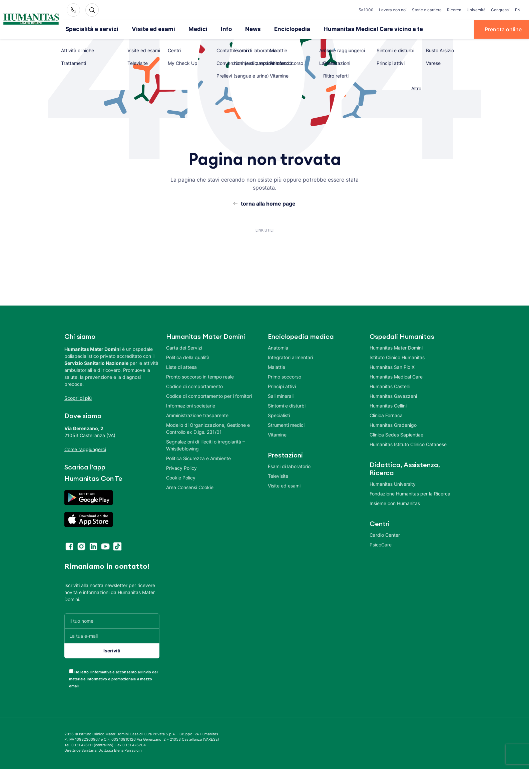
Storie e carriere (427, 9)
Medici (185, 29)
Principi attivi (282, 385)
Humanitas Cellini (388, 405)
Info (212, 29)
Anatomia (278, 347)
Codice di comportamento (194, 385)
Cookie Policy (180, 477)
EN (517, 9)
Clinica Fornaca (386, 414)
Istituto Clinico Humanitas (397, 357)
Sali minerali (281, 395)
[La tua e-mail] (111, 635)
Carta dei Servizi (184, 347)
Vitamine (277, 434)
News (238, 29)
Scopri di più (78, 397)
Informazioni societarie (190, 405)
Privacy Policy (181, 467)
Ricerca (454, 9)
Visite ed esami (145, 29)
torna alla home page (268, 203)
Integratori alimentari (290, 357)
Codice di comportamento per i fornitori (209, 395)
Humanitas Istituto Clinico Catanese (408, 443)
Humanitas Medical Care (396, 376)
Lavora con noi (393, 9)
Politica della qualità (187, 357)
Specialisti (279, 414)
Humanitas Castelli (390, 385)
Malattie (276, 366)
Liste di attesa (181, 366)
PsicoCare (381, 544)
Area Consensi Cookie (189, 486)
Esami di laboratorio (289, 465)
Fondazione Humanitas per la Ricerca (410, 493)
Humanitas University (393, 483)
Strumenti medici (286, 424)
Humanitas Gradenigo (393, 424)
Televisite (278, 475)
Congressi (500, 9)
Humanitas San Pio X (392, 366)
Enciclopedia (274, 29)
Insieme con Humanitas (395, 502)
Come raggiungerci (85, 448)
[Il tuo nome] (111, 620)
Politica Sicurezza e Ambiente (198, 457)
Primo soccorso (284, 376)
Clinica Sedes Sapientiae (396, 434)
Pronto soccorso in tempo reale (200, 376)
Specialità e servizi (88, 29)
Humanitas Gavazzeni (393, 395)
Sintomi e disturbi (287, 405)
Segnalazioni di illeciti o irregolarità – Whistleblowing (205, 444)
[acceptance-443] (71, 670)
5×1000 (366, 9)
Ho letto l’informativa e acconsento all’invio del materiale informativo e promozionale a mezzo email (113, 678)
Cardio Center (385, 534)
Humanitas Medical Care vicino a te (349, 29)
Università (476, 9)
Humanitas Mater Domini (396, 347)
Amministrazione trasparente (197, 414)
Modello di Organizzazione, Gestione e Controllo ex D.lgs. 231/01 (208, 427)
